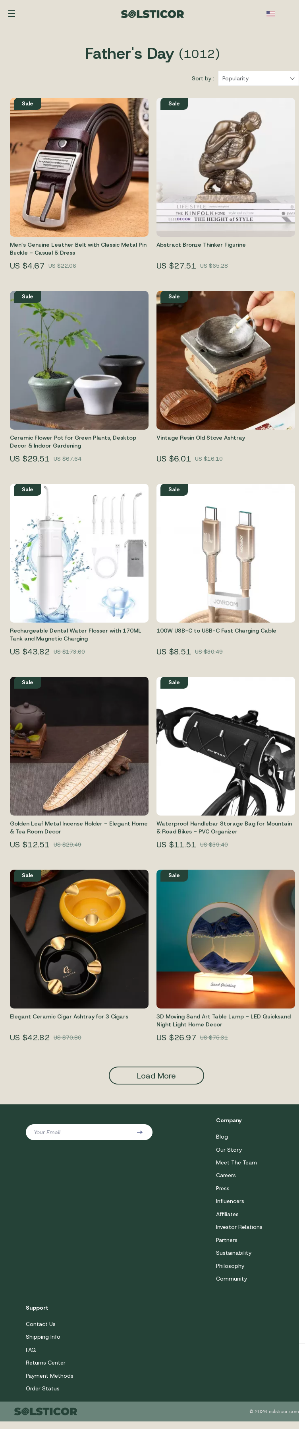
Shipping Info (43, 1343)
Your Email (47, 1136)
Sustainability (233, 1258)
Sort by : (203, 82)
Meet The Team (236, 1166)
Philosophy (230, 1271)
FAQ (31, 1356)
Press (223, 1193)
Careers (226, 1180)
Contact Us (41, 1330)
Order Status (43, 1396)
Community (231, 1285)
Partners (226, 1245)
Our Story (229, 1153)
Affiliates (227, 1219)
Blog (222, 1140)
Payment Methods (49, 1382)
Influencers (230, 1206)
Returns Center (46, 1369)
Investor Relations (239, 1232)
